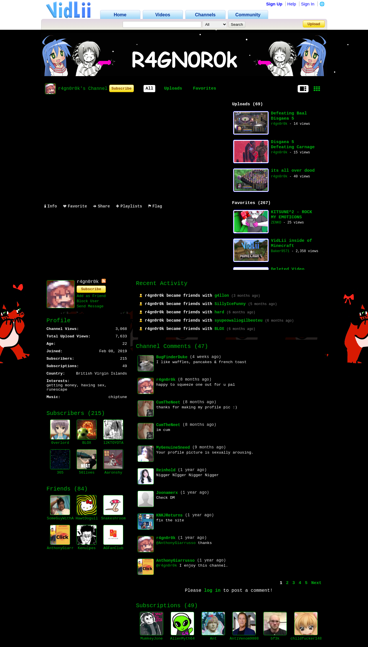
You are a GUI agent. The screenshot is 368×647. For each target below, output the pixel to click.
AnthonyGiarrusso (65, 548)
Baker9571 (280, 251)
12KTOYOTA (113, 443)
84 (80, 489)
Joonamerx (167, 492)
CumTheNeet (168, 402)
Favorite (75, 206)
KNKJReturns (169, 515)
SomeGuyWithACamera (67, 518)
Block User (88, 301)
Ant (213, 638)
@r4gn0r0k (166, 565)
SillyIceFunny (230, 304)
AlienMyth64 (182, 638)
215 (96, 413)
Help (291, 3)
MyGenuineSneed (173, 447)
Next (316, 583)
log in (212, 590)
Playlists (129, 206)
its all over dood (293, 170)
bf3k (274, 638)
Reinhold (165, 470)
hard (219, 312)
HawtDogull (86, 518)
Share (101, 206)
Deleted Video (288, 269)
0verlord (60, 443)
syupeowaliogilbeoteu (238, 320)
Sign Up (274, 3)
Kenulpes (87, 548)
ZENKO (276, 223)
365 (60, 472)
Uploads (173, 88)
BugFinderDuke (171, 357)
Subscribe (122, 88)
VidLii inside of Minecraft (291, 243)
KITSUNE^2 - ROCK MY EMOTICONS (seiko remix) (291, 215)
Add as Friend (91, 296)
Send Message (90, 306)
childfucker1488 (307, 638)
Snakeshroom (113, 518)
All (149, 88)
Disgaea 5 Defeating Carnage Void (293, 145)
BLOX (86, 443)
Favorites (204, 88)
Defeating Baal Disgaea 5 (289, 116)
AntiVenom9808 (244, 638)
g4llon (221, 295)
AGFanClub (113, 548)
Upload (313, 24)
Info (50, 206)
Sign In (308, 3)
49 (191, 605)
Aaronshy (113, 472)
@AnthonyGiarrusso (176, 543)
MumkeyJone (151, 638)
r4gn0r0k (279, 124)
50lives (87, 472)
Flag (155, 206)
